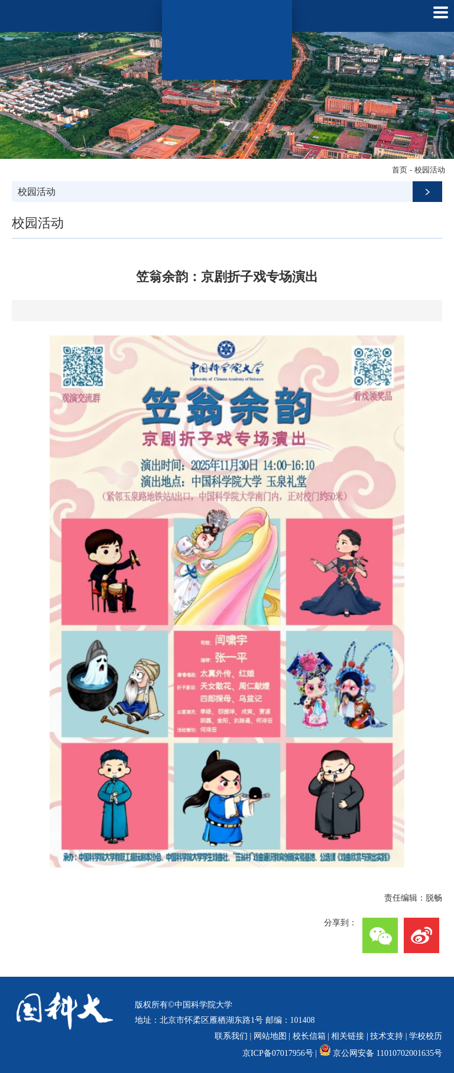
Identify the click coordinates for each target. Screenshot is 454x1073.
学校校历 (425, 1036)
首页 (399, 169)
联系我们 (231, 1036)
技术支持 (386, 1036)
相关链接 (347, 1036)
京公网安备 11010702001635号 (387, 1053)
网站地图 (270, 1036)
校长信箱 (309, 1036)
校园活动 (429, 169)
